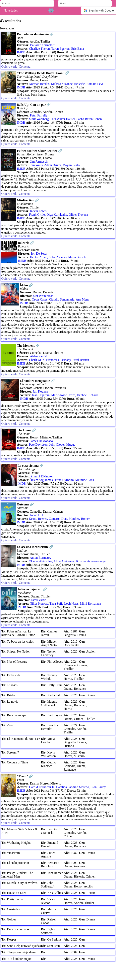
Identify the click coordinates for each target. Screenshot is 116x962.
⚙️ (51, 10)
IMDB (21, 52)
